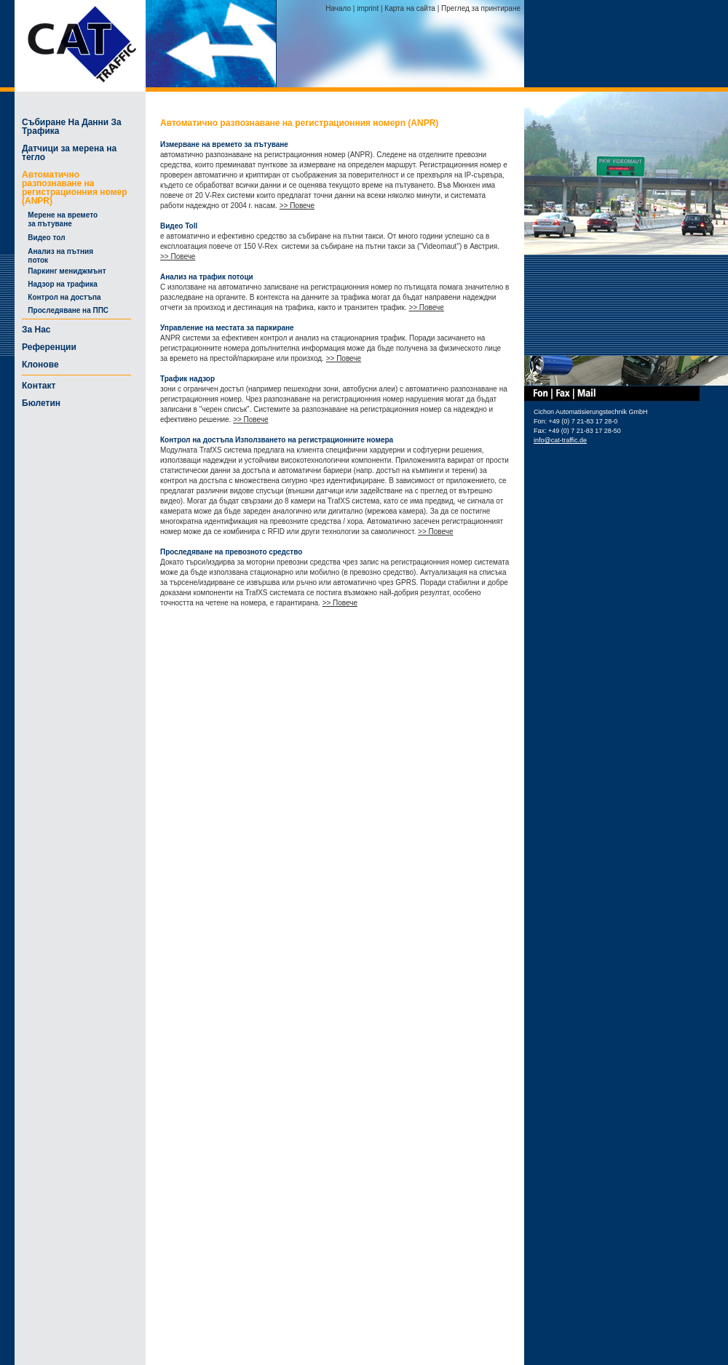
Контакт (38, 386)
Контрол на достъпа (61, 297)
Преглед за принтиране (481, 8)
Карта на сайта (409, 8)
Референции (49, 347)
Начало (338, 8)
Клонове (40, 364)
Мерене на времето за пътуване (60, 219)
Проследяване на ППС (65, 310)
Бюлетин (41, 403)
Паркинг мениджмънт (64, 271)
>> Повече (297, 206)
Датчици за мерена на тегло (69, 152)
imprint (368, 8)
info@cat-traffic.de (560, 440)
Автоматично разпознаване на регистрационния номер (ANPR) (74, 188)
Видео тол (43, 238)
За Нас (36, 330)
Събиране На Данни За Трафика (72, 126)
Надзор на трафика (60, 284)
